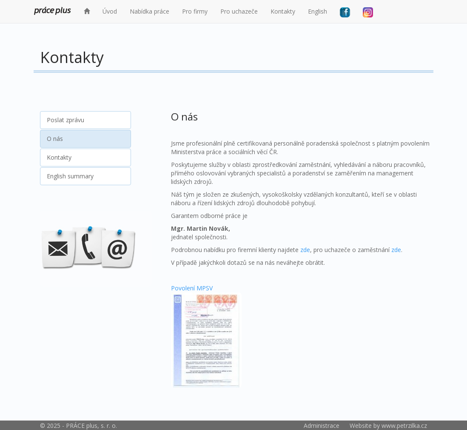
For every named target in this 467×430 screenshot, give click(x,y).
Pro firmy (195, 11)
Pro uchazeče (239, 11)
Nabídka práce (149, 11)
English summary (70, 176)
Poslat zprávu (65, 120)
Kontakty (283, 11)
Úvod (110, 11)
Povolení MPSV (206, 335)
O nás (55, 139)
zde (305, 250)
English (317, 11)
